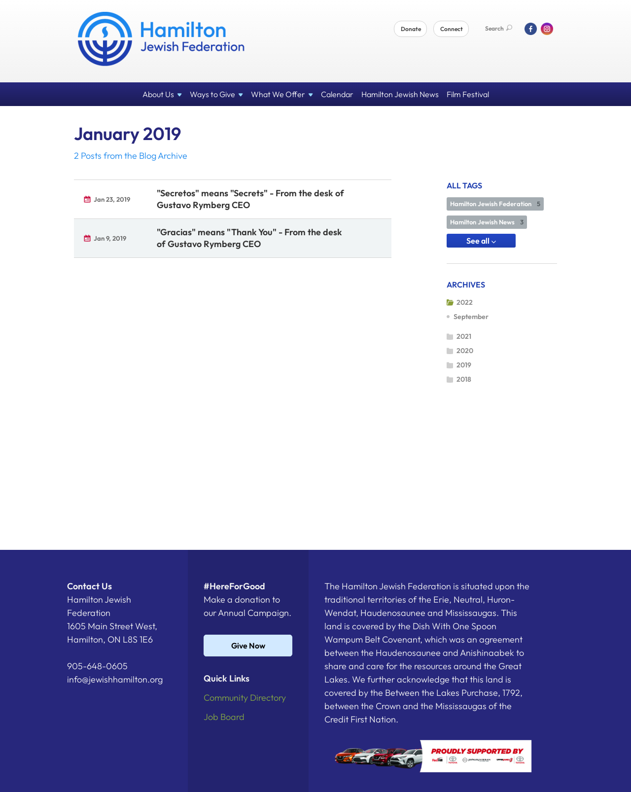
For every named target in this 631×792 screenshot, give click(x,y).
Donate (411, 29)
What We (282, 94)
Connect (451, 29)
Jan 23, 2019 (112, 199)
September (471, 316)
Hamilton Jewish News (400, 94)
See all (481, 241)
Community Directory (245, 697)
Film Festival (468, 94)
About (162, 94)
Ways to (216, 94)
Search (498, 28)
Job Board (224, 716)
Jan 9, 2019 (110, 238)
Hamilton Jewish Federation (495, 204)
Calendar (337, 94)
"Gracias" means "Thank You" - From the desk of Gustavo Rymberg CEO (249, 238)
